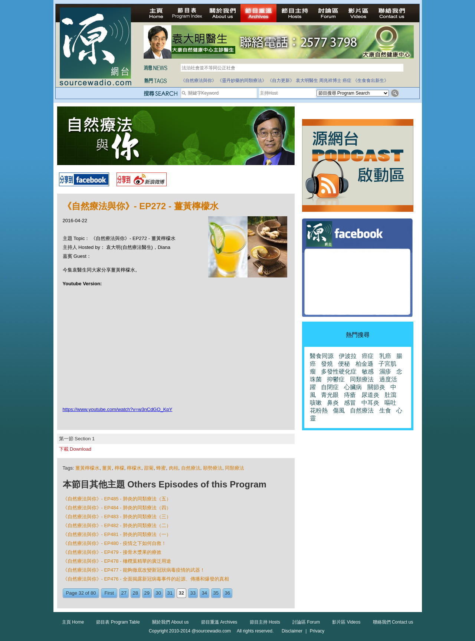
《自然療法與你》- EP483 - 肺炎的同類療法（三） (117, 516)
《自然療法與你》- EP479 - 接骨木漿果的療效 (112, 552)
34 (204, 593)
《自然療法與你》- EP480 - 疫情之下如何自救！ (115, 543)
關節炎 (376, 387)
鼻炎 (333, 403)
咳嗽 (316, 403)
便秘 (344, 364)
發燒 (327, 364)
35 (216, 593)
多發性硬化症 (339, 371)
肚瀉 (390, 395)
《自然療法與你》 (198, 80)
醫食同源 (322, 356)
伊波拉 (348, 356)
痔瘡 (350, 395)
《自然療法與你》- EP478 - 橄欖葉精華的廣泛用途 (117, 561)
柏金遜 (364, 364)
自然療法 (190, 468)
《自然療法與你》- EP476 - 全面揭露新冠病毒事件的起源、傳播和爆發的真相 (146, 579)
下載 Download (75, 449)
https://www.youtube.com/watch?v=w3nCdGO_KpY (118, 409)
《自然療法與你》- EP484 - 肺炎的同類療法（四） (117, 507)
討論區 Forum (306, 622)
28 (135, 593)
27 (124, 593)
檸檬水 (134, 468)
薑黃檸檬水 (87, 468)
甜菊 (149, 468)
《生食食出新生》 (371, 80)
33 (193, 593)
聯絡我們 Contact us (393, 622)
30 (158, 593)
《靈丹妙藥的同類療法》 (241, 80)
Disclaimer (292, 631)
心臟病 (353, 387)
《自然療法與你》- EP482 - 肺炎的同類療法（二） (117, 525)
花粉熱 (319, 410)
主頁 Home (73, 622)
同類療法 (234, 468)
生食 (385, 410)
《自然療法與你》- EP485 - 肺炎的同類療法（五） (117, 499)
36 (227, 593)
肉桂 (173, 468)
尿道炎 (370, 395)
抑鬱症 (336, 379)
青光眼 (330, 395)
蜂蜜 (161, 468)
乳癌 (385, 356)
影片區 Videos (346, 622)
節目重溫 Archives (219, 622)
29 (147, 593)
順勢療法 (212, 468)
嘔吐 (390, 403)
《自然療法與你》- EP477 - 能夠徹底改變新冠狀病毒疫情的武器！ (134, 570)
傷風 (339, 410)
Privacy (317, 631)
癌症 (347, 80)
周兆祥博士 (330, 80)
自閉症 (330, 387)
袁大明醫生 (307, 80)
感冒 (350, 403)
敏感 (368, 371)
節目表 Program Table (118, 622)
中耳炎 (370, 403)
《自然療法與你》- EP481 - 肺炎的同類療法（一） (117, 534)
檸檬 (119, 468)
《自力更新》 (281, 80)
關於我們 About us (170, 622)
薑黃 (107, 468)
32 (181, 593)
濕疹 (385, 371)
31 (170, 593)
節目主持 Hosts (265, 622)
